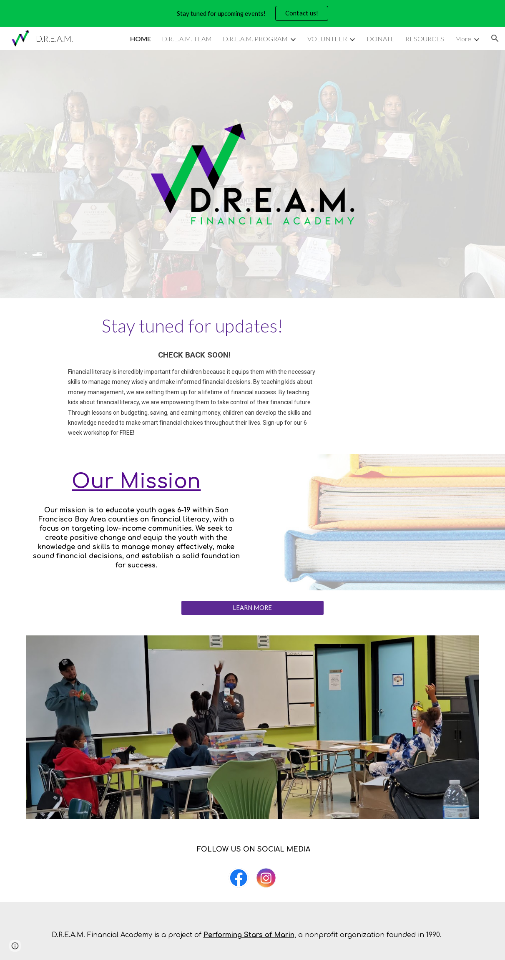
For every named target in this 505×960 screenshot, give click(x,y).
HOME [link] (140, 39)
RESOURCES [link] (424, 39)
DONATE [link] (380, 39)
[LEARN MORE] (252, 607)
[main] (194, 325)
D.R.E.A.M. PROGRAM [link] (255, 39)
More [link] (463, 39)
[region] (252, 13)
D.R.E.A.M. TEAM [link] (187, 39)
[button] (495, 38)
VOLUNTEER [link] (327, 39)
